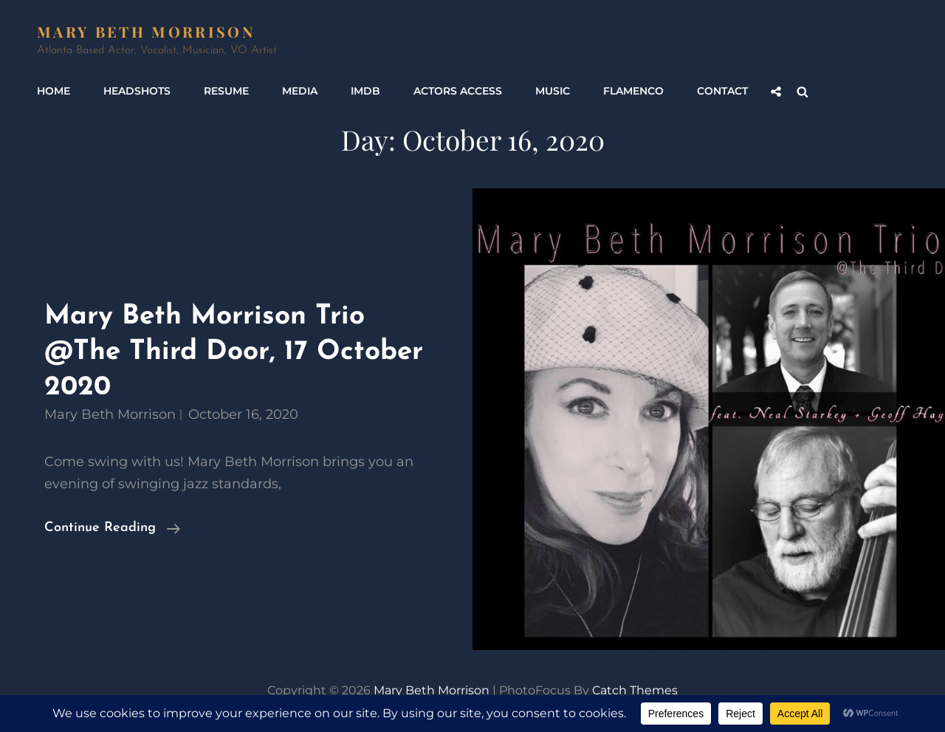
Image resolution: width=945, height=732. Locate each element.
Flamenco (633, 91)
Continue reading (112, 528)
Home (53, 91)
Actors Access (457, 91)
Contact (722, 91)
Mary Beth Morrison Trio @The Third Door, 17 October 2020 (233, 351)
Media (299, 91)
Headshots (137, 91)
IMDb (365, 91)
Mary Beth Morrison (146, 31)
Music (552, 91)
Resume (226, 91)
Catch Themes (635, 690)
